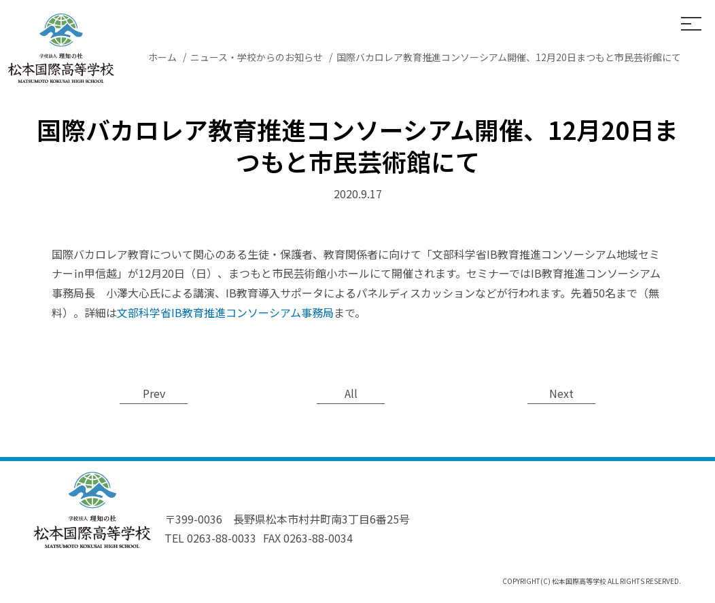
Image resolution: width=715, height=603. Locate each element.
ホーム (162, 57)
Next (561, 393)
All (351, 393)
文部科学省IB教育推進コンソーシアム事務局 (225, 312)
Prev (154, 393)
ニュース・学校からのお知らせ (256, 57)
